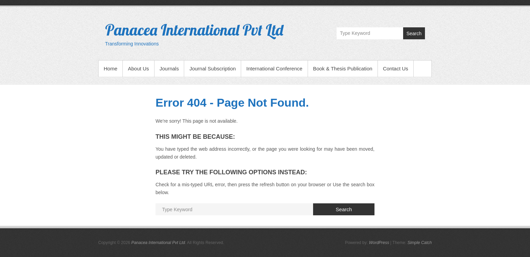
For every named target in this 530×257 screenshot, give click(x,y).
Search (414, 33)
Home (110, 68)
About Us (138, 68)
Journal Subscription (212, 68)
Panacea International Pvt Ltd (194, 29)
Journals (169, 68)
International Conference (274, 68)
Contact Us (395, 68)
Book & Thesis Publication (342, 68)
